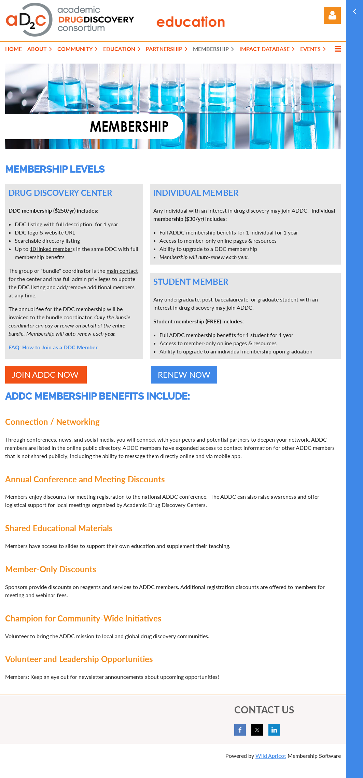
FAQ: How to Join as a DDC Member (53, 347)
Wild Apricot (270, 755)
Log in (332, 15)
